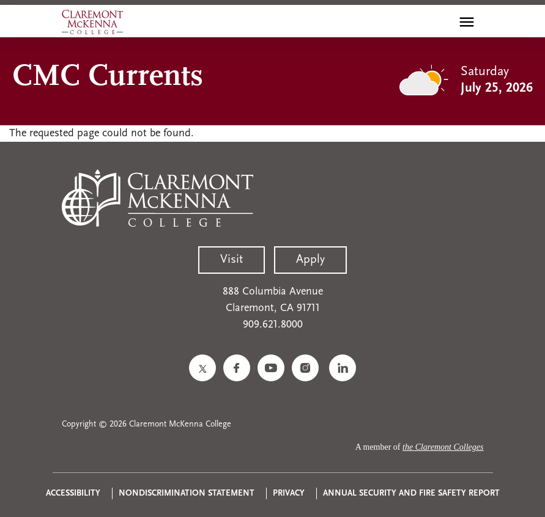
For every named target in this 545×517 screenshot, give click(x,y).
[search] (440, 22)
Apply (310, 260)
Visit (231, 260)
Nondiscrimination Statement (186, 493)
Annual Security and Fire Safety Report (411, 493)
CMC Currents (107, 77)
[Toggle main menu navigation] (467, 22)
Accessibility (73, 493)
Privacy (289, 493)
